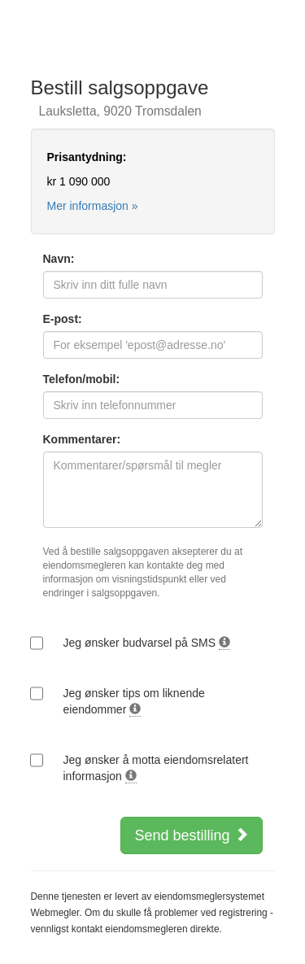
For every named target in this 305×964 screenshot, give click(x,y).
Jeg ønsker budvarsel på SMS (146, 643)
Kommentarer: (82, 439)
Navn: (59, 258)
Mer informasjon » (92, 205)
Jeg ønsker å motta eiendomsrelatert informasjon (156, 768)
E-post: (62, 318)
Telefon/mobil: (81, 379)
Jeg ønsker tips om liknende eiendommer (134, 702)
